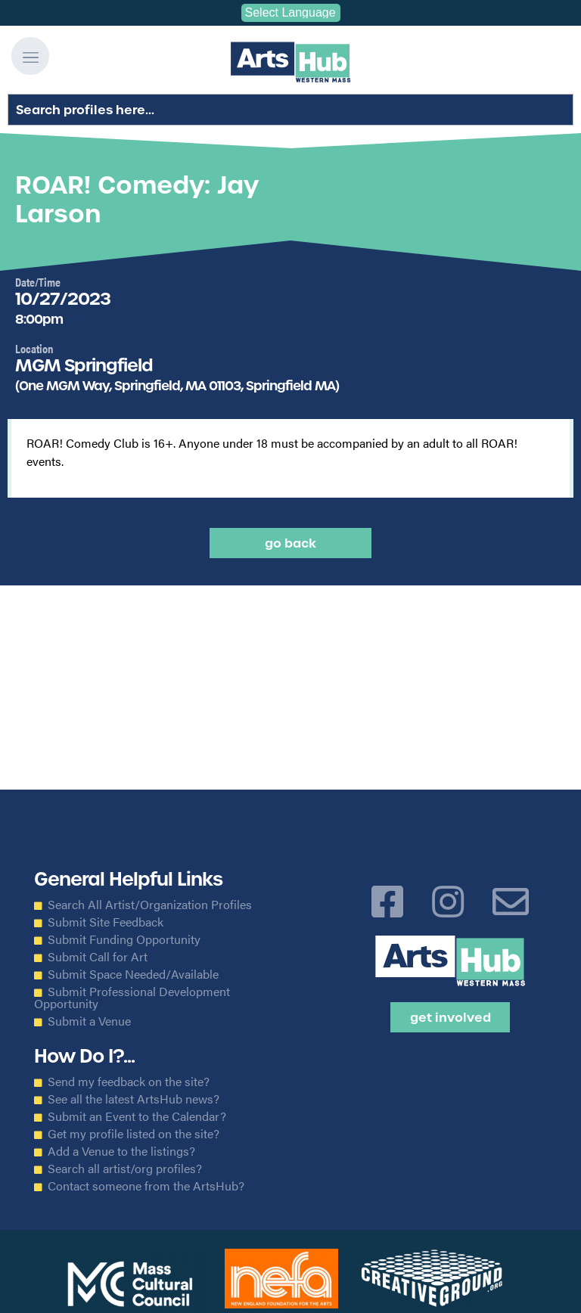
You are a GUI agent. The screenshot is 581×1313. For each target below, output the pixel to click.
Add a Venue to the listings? (121, 1151)
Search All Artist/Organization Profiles (150, 905)
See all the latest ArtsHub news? (133, 1099)
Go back (290, 543)
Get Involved (450, 1017)
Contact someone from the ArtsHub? (146, 1186)
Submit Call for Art (98, 957)
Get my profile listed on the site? (133, 1134)
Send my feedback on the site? (129, 1082)
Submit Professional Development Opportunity (132, 998)
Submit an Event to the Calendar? (137, 1116)
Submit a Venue (89, 1021)
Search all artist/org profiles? (125, 1168)
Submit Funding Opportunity (124, 939)
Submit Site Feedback (105, 922)
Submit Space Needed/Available (133, 974)
